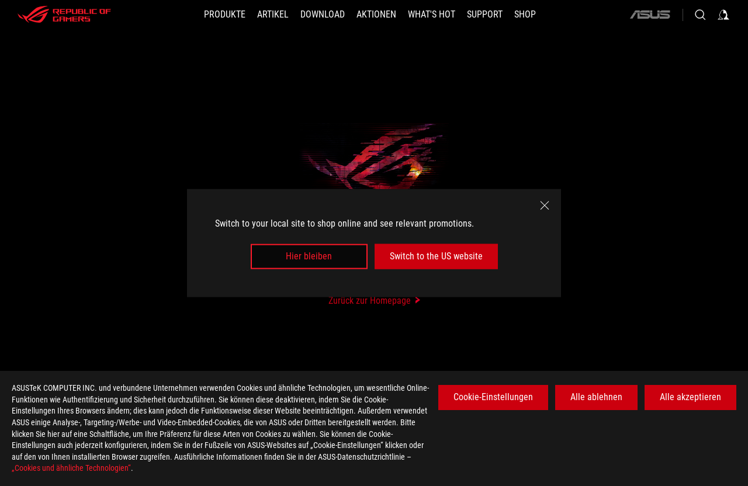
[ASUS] (649, 14)
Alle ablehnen (596, 396)
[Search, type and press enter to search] (700, 14)
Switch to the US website (436, 256)
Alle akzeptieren (690, 396)
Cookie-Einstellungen (493, 396)
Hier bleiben (309, 256)
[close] (545, 206)
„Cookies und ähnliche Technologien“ (71, 468)
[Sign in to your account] (723, 14)
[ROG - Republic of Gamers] (64, 14)
